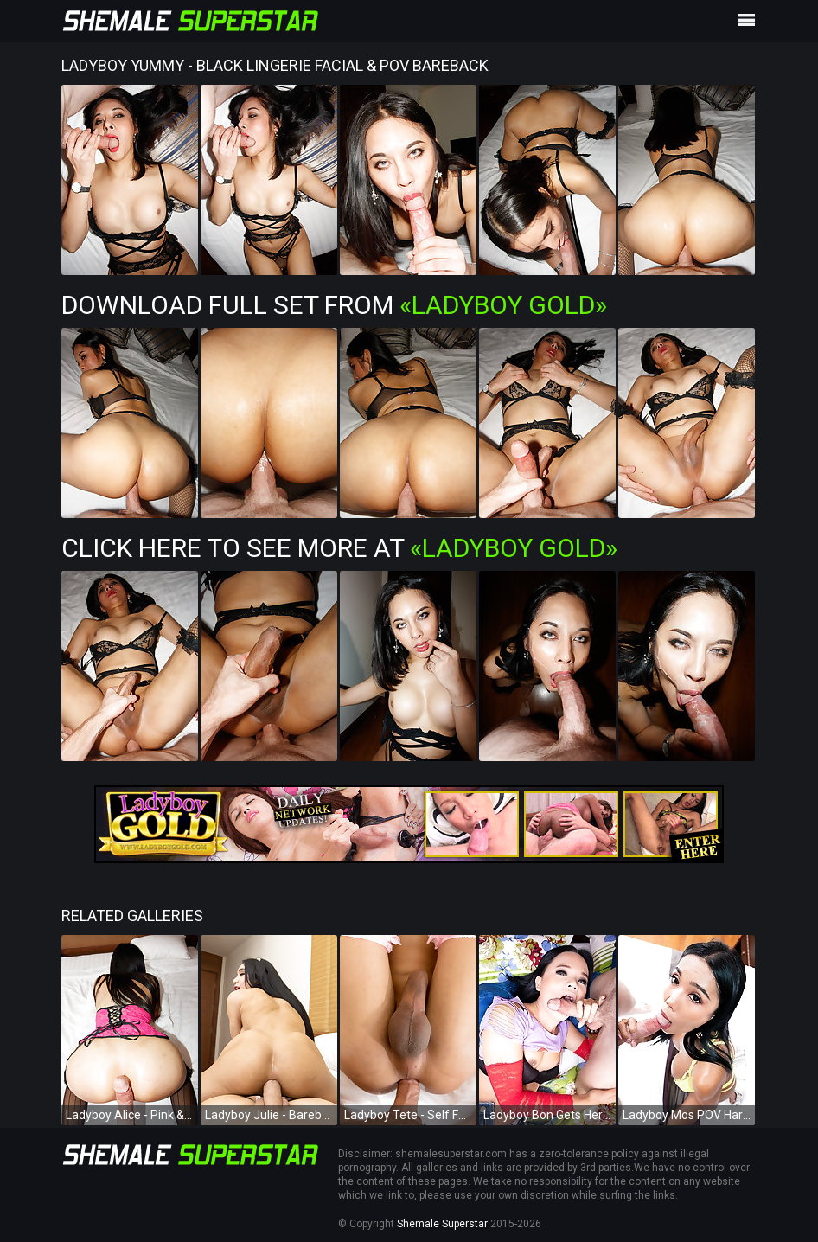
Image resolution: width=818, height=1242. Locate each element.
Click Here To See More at (339, 548)
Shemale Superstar (442, 1224)
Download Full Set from (334, 305)
